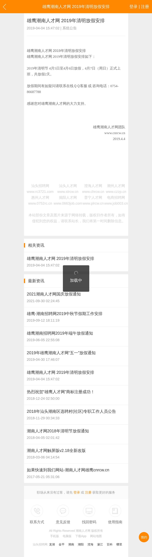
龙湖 (52, 544)
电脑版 (67, 536)
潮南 (71, 544)
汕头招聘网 (40, 544)
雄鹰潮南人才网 (105, 127)
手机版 (54, 536)
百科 (110, 544)
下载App (80, 536)
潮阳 (81, 544)
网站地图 (96, 536)
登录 (76, 492)
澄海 (90, 544)
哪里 (119, 544)
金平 (62, 544)
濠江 (100, 544)
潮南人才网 (43, 57)
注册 (88, 492)
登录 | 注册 (139, 6)
